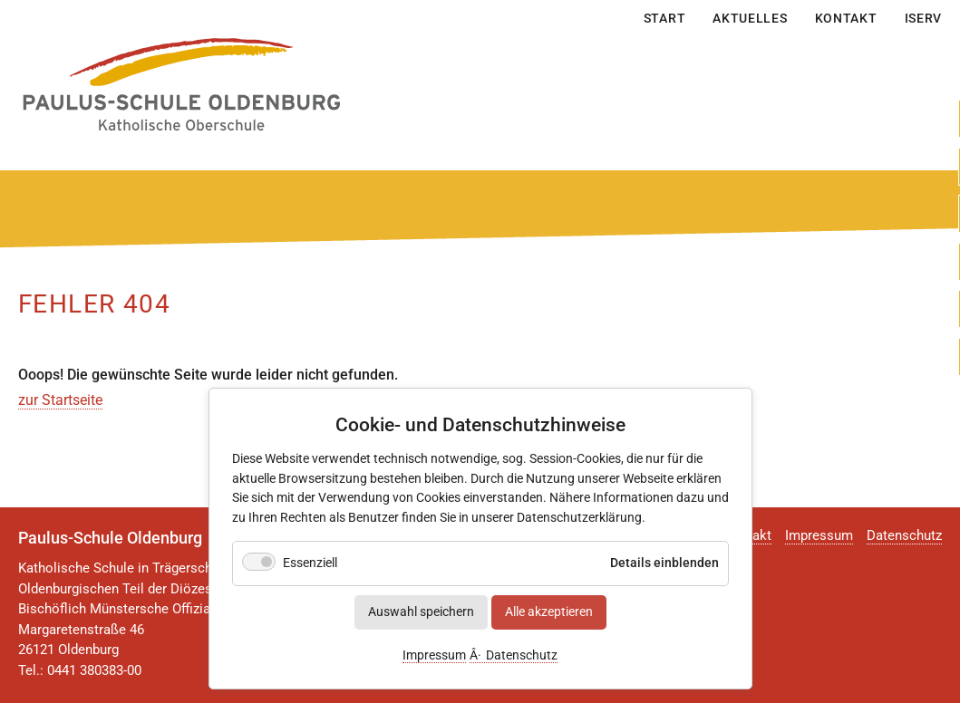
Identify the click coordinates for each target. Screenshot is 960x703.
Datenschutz (522, 656)
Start (665, 18)
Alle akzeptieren (549, 613)
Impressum (434, 656)
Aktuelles (750, 18)
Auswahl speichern (421, 613)
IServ (924, 18)
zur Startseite (60, 400)
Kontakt (846, 18)
